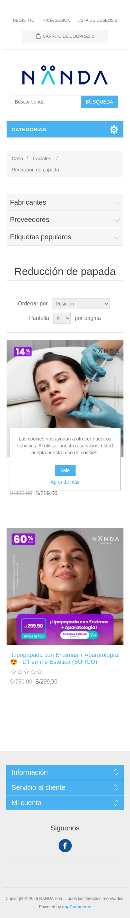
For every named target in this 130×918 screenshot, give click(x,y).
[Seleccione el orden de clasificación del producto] (81, 303)
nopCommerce (76, 906)
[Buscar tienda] (46, 102)
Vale (65, 470)
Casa (17, 158)
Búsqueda (99, 102)
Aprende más (65, 482)
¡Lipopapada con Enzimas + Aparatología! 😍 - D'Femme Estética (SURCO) (65, 658)
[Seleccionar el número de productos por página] (62, 318)
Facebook (65, 845)
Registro (24, 20)
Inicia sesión (56, 20)
